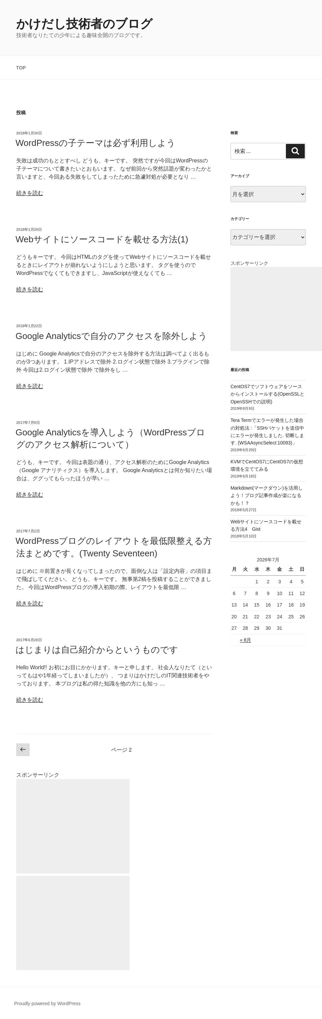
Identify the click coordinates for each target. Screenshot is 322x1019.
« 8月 (245, 640)
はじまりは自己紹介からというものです (97, 650)
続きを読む (29, 193)
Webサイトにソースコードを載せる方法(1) (102, 239)
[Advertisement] (73, 826)
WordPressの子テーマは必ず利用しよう (96, 143)
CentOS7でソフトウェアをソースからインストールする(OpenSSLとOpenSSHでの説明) (267, 394)
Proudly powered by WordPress (47, 1003)
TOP (21, 67)
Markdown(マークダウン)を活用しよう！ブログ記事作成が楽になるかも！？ (267, 495)
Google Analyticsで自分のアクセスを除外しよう (111, 336)
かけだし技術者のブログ (84, 24)
